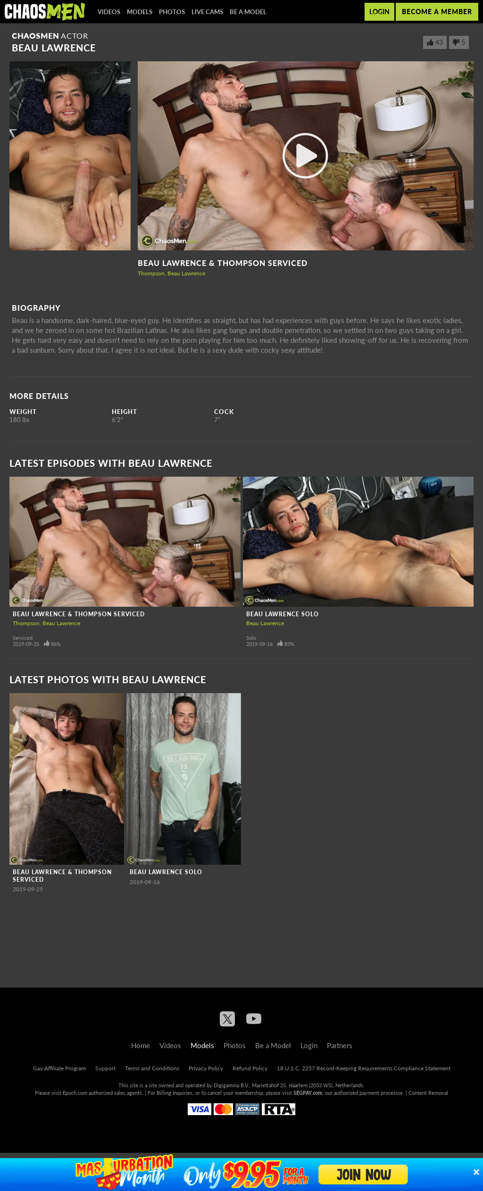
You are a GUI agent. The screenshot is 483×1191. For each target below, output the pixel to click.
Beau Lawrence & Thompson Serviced (223, 262)
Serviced (23, 638)
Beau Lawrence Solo (282, 614)
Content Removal (428, 1093)
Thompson (151, 273)
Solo (251, 638)
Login (379, 12)
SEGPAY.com (307, 1093)
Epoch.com (75, 1093)
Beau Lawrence (186, 273)
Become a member (437, 12)
